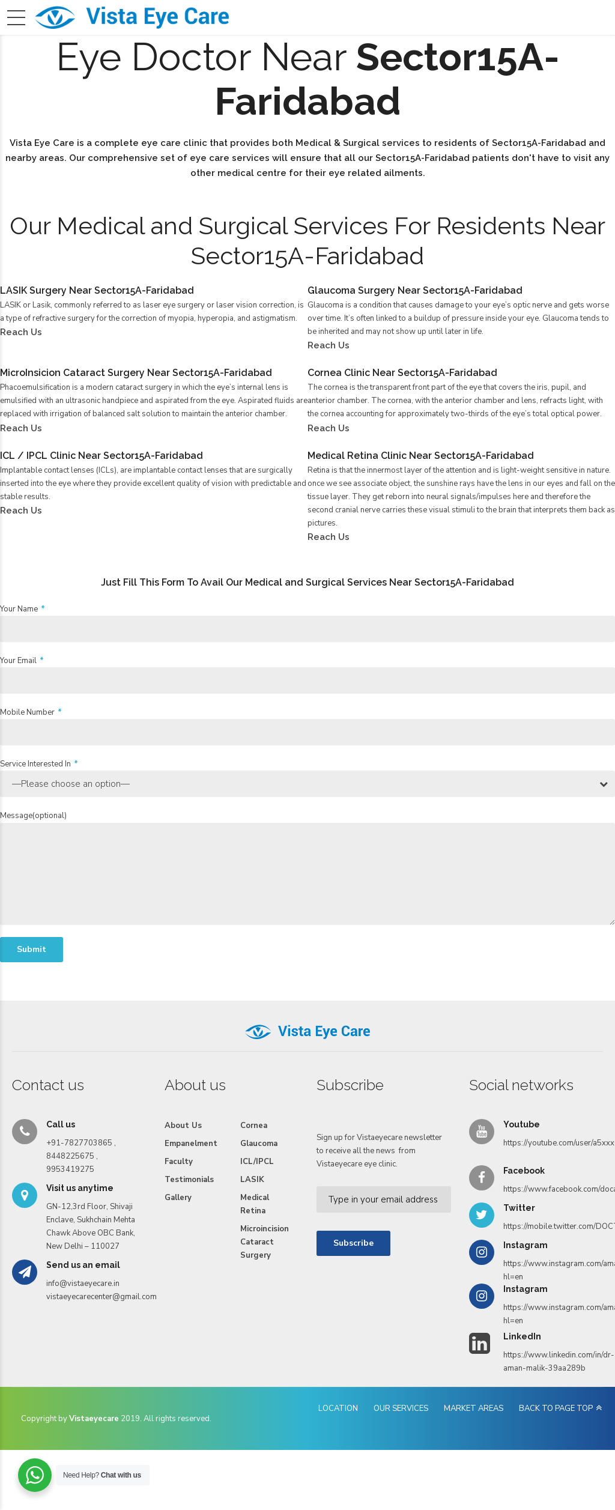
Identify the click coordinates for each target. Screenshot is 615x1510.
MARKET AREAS (473, 1431)
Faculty (307, 40)
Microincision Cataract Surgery (264, 1265)
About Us (136, 40)
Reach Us (513, 40)
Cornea (253, 1148)
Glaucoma (258, 1166)
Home (89, 40)
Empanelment (249, 40)
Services (188, 40)
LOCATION (338, 1431)
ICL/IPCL (257, 1184)
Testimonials (363, 40)
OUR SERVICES (401, 1431)
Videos (464, 40)
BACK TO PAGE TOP (556, 1431)
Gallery (419, 40)
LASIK (252, 1202)
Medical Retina (254, 1227)
